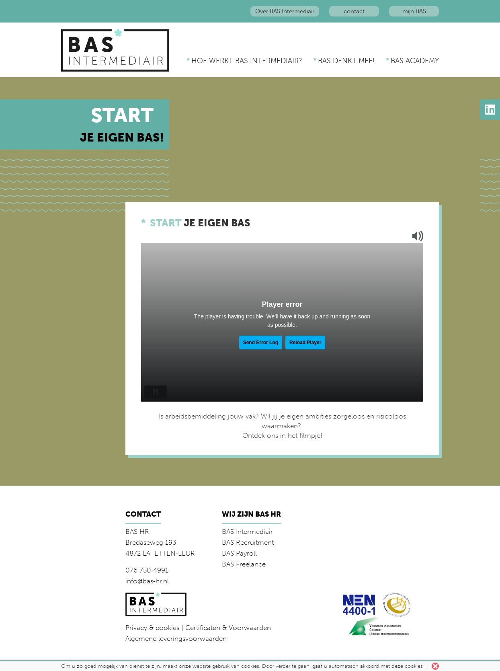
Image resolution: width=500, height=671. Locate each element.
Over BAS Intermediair (284, 11)
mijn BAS (414, 11)
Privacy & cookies (152, 628)
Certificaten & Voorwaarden (228, 628)
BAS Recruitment (248, 542)
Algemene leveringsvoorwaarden (176, 638)
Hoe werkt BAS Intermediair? (246, 60)
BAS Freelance (244, 564)
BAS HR (137, 531)
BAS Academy (415, 60)
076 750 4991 (146, 570)
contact (354, 11)
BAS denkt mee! (346, 60)
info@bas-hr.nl (147, 581)
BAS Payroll (239, 553)
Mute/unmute (414, 236)
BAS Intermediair (247, 531)
